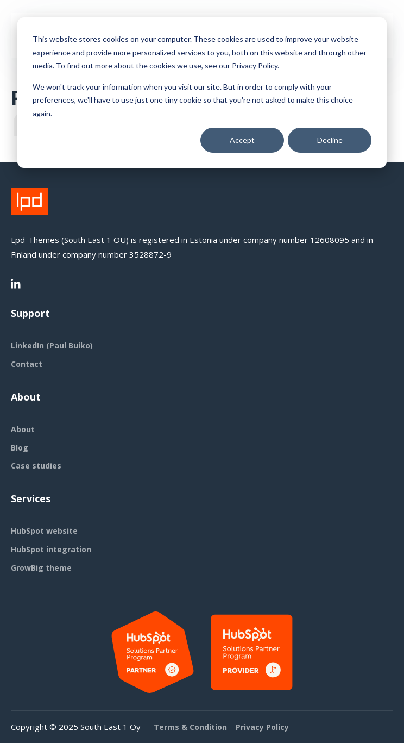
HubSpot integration (51, 549)
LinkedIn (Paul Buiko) (52, 345)
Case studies (36, 465)
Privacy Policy (262, 727)
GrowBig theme (41, 568)
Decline (330, 140)
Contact (26, 364)
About (23, 429)
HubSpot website (44, 531)
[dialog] (202, 92)
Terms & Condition (190, 727)
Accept (242, 140)
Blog (19, 447)
